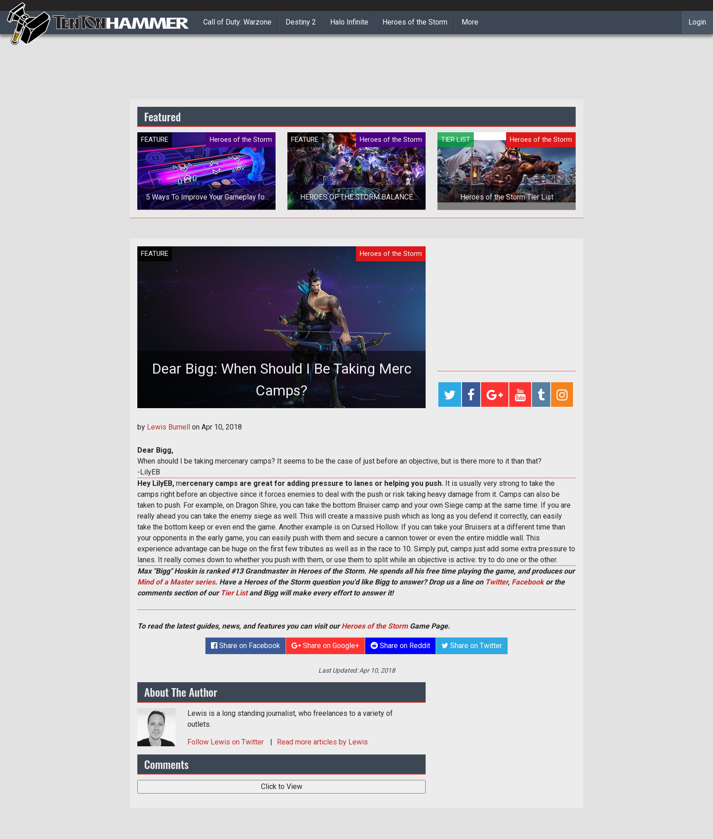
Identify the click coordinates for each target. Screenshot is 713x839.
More (470, 22)
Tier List (234, 593)
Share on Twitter (472, 645)
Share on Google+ (325, 645)
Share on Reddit (400, 645)
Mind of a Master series (176, 582)
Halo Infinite (349, 22)
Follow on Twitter (226, 742)
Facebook (528, 582)
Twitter (496, 582)
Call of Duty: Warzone (237, 22)
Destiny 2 (301, 22)
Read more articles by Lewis (322, 742)
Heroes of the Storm (414, 22)
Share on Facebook (245, 645)
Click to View (281, 786)
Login (697, 22)
